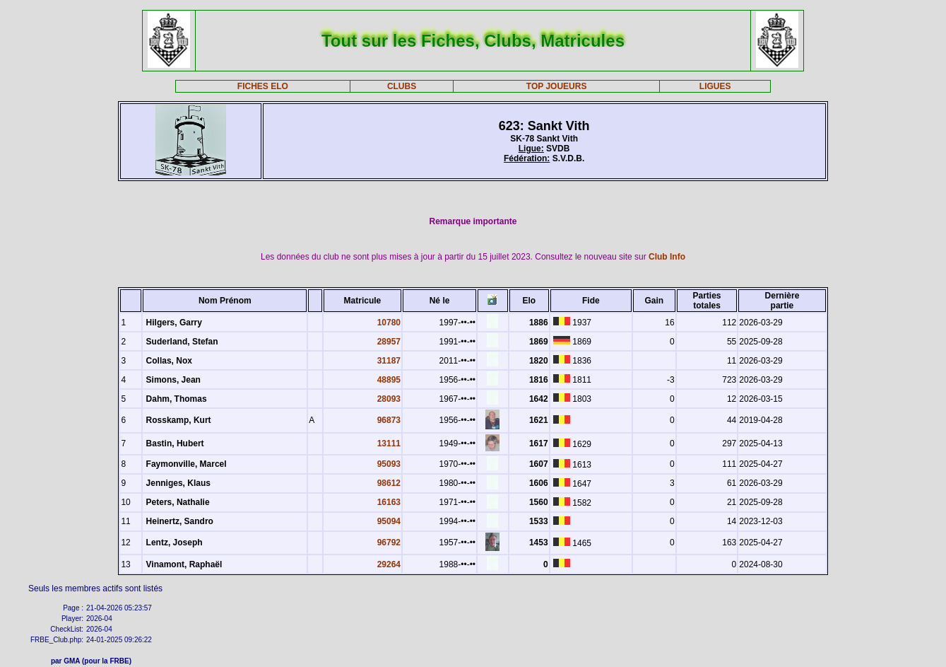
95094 (389, 521)
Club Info (667, 257)
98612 (389, 483)
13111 (389, 443)
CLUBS (401, 86)
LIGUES (715, 86)
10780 (389, 322)
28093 (389, 399)
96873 (389, 420)
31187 (389, 361)
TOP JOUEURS (556, 86)
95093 (389, 464)
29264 (389, 564)
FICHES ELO (262, 86)
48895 (389, 380)
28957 (389, 342)
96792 (389, 542)
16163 (389, 502)
